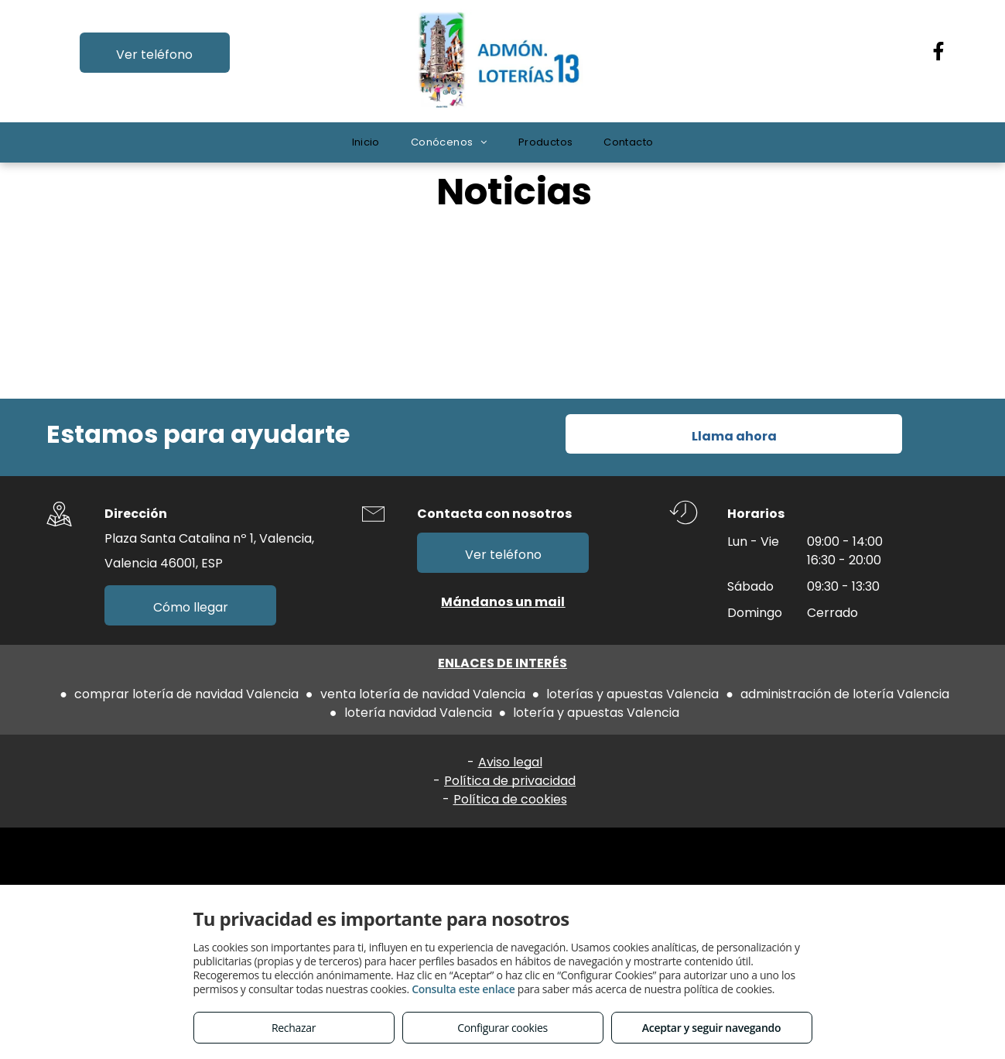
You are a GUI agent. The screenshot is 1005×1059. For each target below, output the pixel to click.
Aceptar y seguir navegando (711, 1027)
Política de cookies (510, 799)
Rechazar (294, 1027)
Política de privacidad (510, 781)
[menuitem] (366, 142)
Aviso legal (510, 762)
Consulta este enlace (463, 989)
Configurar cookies (502, 1027)
